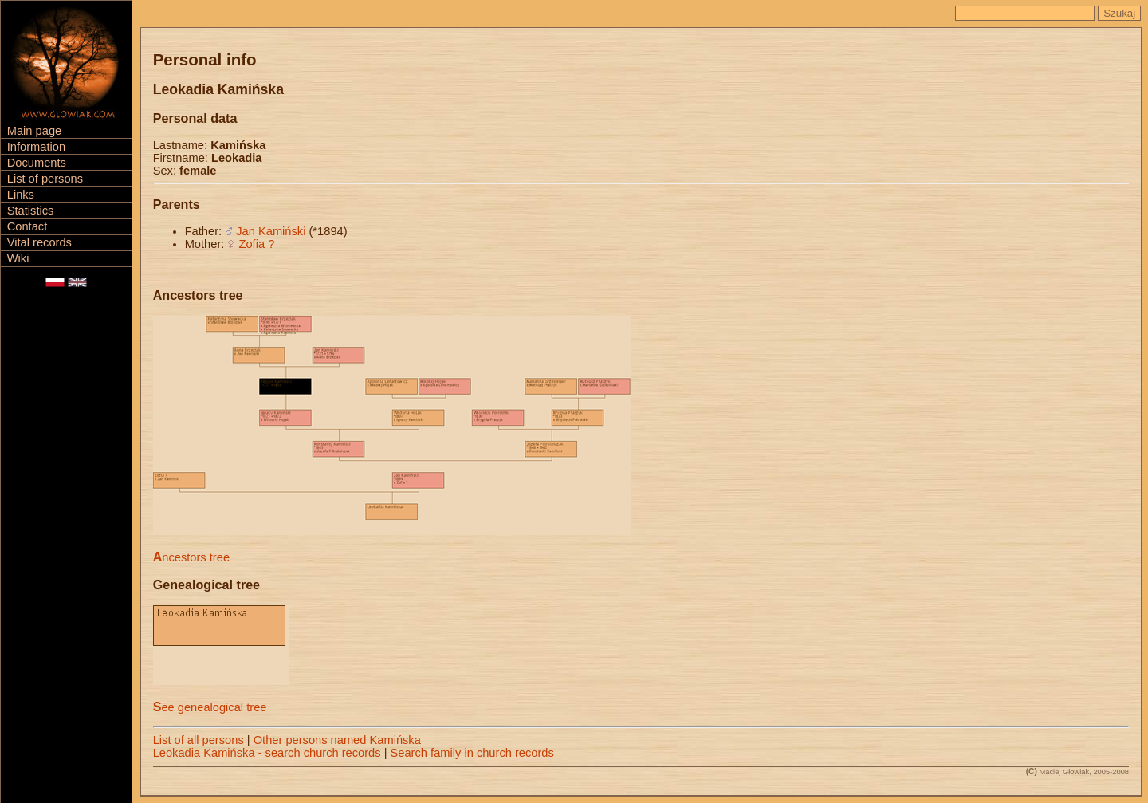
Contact (27, 226)
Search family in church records (472, 752)
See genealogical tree (210, 707)
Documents (36, 162)
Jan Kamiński (270, 231)
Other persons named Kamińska (337, 740)
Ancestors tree (191, 557)
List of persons (45, 178)
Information (36, 146)
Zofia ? (257, 244)
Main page (34, 130)
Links (20, 194)
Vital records (39, 242)
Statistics (30, 210)
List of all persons (198, 740)
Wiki (18, 258)
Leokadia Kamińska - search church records (267, 752)
